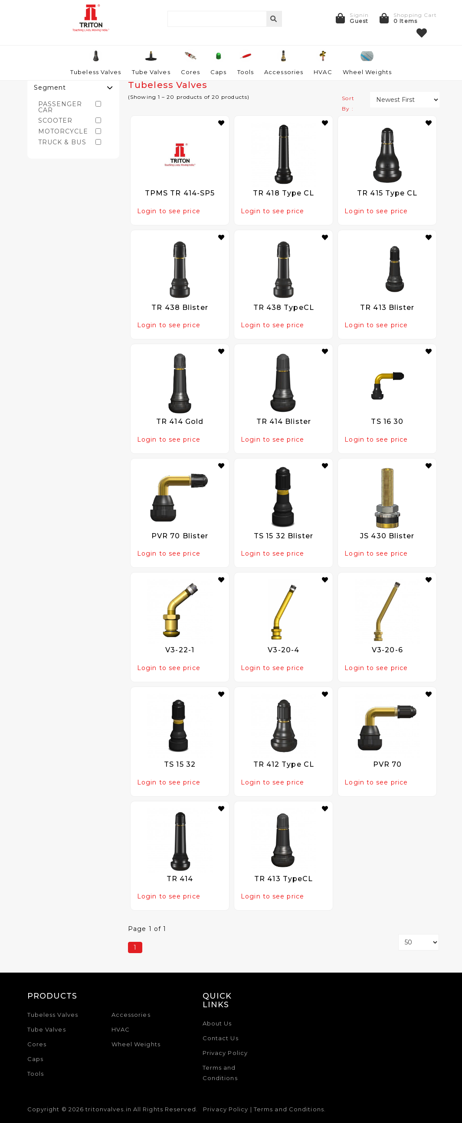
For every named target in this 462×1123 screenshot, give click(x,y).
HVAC (120, 1029)
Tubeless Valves (53, 1014)
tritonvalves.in (108, 1109)
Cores (37, 1044)
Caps (35, 1058)
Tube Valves (46, 1029)
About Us (217, 1023)
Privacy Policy (225, 1052)
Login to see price (168, 211)
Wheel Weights (136, 1044)
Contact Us (221, 1038)
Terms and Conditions (289, 1109)
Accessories (131, 1014)
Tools (35, 1073)
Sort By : (348, 103)
